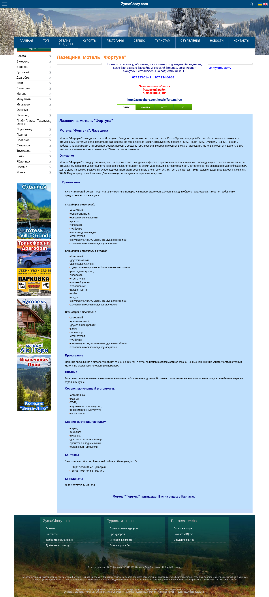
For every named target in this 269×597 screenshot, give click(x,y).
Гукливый (23, 72)
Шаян (20, 156)
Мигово (22, 93)
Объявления (187, 40)
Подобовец (24, 129)
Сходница (23, 145)
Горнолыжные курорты (124, 528)
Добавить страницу (57, 545)
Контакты (229, 40)
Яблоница (23, 161)
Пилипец (23, 115)
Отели (76, 47)
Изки (20, 82)
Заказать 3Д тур (183, 534)
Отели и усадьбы (79, 40)
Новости (209, 40)
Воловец (22, 66)
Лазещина (23, 88)
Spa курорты (117, 534)
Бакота (21, 56)
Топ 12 (56, 40)
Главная (39, 40)
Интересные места (121, 539)
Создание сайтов (184, 539)
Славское (23, 140)
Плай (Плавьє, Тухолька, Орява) (33, 122)
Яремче (22, 167)
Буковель (23, 61)
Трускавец (24, 150)
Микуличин (24, 99)
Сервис (145, 40)
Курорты (105, 40)
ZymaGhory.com (134, 4)
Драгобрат (24, 77)
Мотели (88, 47)
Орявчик (22, 109)
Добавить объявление (59, 539)
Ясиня (21, 172)
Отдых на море (183, 528)
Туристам (164, 40)
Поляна (22, 134)
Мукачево (23, 104)
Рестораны (126, 40)
